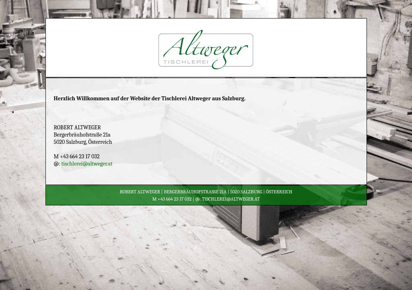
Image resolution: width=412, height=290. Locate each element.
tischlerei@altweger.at (87, 163)
